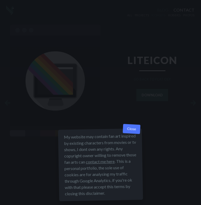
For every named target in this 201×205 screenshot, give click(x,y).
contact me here (100, 161)
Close (131, 129)
